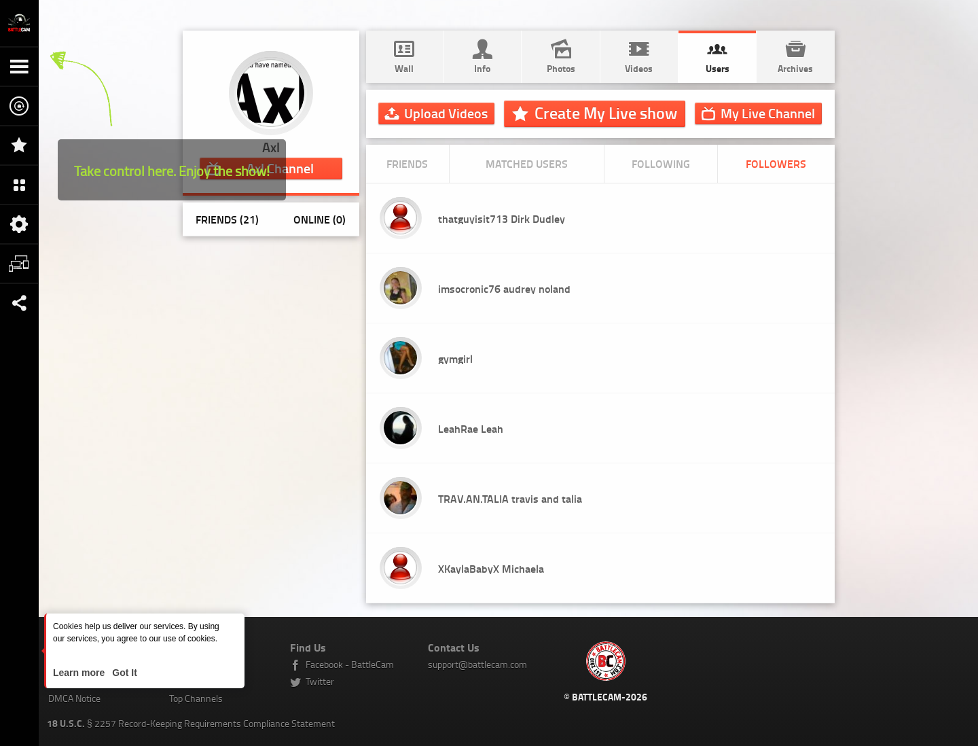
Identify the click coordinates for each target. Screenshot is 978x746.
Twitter (320, 681)
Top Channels (196, 698)
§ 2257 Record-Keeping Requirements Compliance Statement (191, 723)
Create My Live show (606, 112)
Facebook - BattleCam (350, 664)
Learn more (80, 672)
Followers (776, 163)
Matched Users (527, 163)
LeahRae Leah (470, 428)
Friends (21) (227, 219)
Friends (407, 163)
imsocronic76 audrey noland (504, 288)
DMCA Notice (74, 698)
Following (661, 163)
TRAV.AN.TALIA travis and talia (510, 498)
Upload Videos (446, 112)
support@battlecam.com (477, 664)
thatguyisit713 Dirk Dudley (501, 218)
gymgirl (455, 358)
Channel (768, 112)
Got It (123, 672)
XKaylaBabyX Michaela (491, 568)
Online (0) (319, 219)
